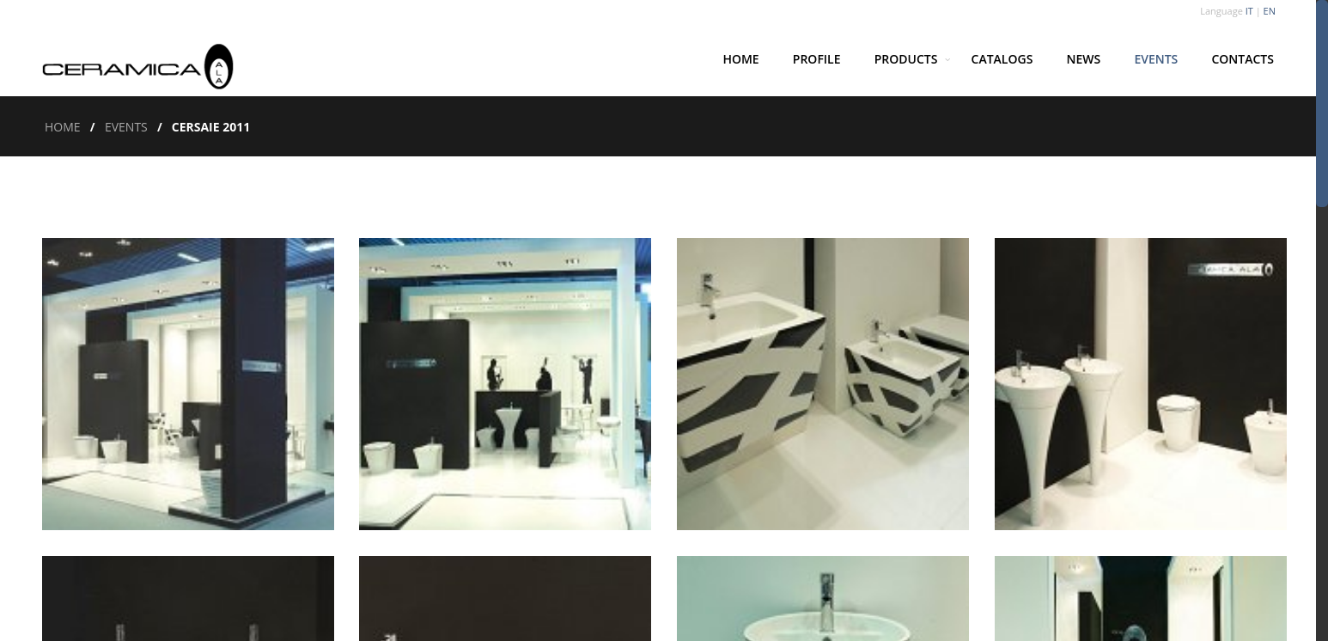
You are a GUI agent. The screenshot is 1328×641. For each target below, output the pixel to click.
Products (906, 59)
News (1084, 59)
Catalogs (1002, 59)
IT (1249, 10)
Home (740, 59)
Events (1156, 59)
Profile (817, 59)
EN (1270, 10)
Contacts (1242, 59)
